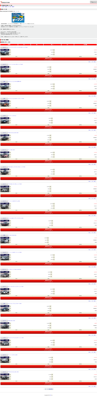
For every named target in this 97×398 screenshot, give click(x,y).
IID (50, 395)
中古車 (3, 6)
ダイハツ (4, 149)
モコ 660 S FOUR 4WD (12, 235)
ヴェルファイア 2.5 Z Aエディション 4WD (16, 337)
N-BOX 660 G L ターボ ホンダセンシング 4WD (16, 166)
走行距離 (85, 44)
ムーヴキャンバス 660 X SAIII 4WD (14, 269)
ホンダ (4, 47)
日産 (4, 81)
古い (67, 44)
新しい (52, 44)
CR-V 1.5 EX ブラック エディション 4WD (15, 286)
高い (37, 44)
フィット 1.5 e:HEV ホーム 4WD (14, 201)
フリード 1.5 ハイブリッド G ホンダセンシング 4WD (17, 47)
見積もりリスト (93, 2)
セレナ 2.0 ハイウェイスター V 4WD (14, 303)
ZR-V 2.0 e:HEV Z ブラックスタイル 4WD (15, 218)
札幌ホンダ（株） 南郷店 (9, 6)
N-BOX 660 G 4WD (11, 320)
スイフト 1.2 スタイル (12, 115)
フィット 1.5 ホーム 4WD (12, 354)
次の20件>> (51, 389)
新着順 (9, 44)
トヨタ (4, 337)
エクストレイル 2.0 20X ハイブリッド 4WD (16, 98)
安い (24, 44)
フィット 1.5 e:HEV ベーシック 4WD (14, 252)
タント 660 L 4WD (11, 149)
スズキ (4, 115)
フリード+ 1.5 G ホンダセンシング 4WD (15, 64)
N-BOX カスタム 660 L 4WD (13, 132)
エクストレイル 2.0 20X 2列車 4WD (14, 81)
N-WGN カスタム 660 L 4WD (13, 371)
